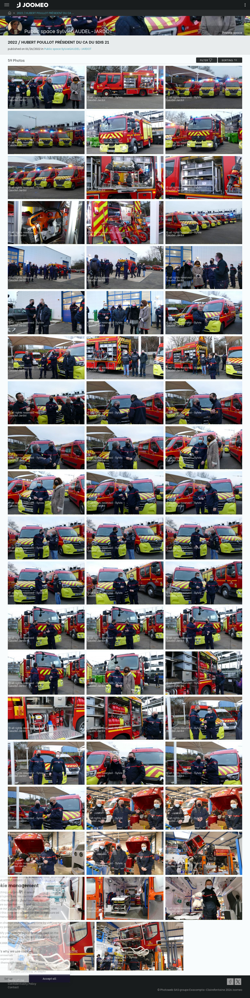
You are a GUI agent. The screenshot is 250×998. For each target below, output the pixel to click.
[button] (10, 978)
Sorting (230, 60)
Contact (13, 987)
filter (206, 60)
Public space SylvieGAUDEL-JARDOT (67, 49)
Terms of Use (16, 980)
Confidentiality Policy (22, 983)
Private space (232, 32)
